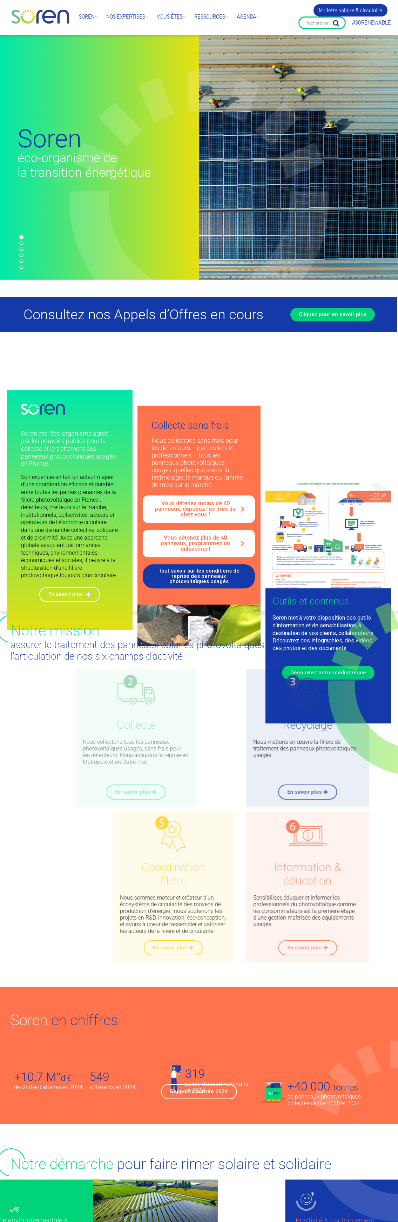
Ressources (209, 16)
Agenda (246, 16)
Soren (87, 16)
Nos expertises (125, 16)
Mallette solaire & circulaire (350, 10)
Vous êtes (170, 16)
